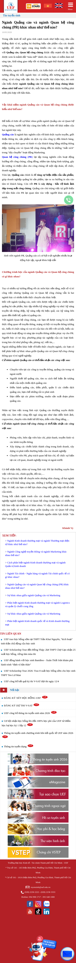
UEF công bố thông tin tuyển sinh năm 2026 (30, 713)
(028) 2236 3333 (48, 892)
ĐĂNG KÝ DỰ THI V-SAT (22, 705)
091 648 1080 (49, 897)
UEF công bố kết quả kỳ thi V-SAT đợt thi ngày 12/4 (31, 681)
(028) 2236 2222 (32, 892)
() (17, 156)
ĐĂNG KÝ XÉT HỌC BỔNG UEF (26, 697)
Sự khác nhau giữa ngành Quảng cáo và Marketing (33, 595)
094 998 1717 (35, 897)
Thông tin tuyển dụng (19, 746)
